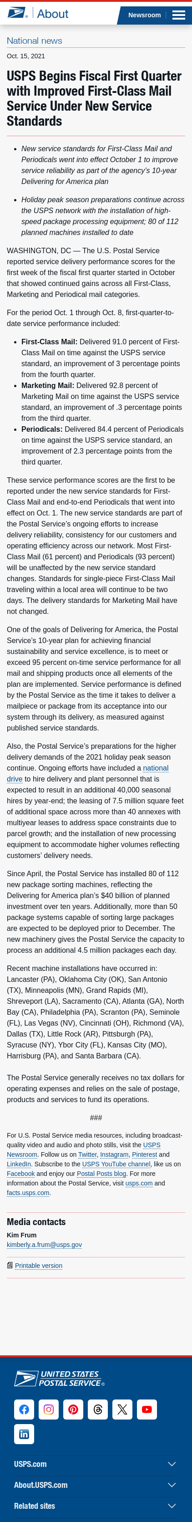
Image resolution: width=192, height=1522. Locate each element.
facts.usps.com (28, 1192)
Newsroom (144, 15)
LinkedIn (19, 1164)
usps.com (139, 1183)
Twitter (87, 1154)
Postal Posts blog (101, 1173)
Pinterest (144, 1154)
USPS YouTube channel (116, 1164)
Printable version (38, 1265)
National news (34, 40)
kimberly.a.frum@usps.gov (44, 1244)
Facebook (21, 1173)
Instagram (114, 1154)
